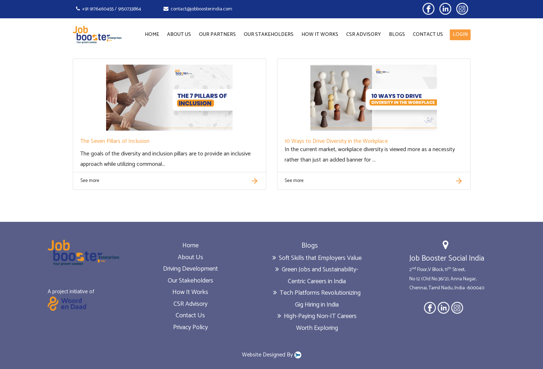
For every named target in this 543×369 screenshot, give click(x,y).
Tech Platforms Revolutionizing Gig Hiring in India (317, 299)
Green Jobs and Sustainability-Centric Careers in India (316, 275)
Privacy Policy (190, 327)
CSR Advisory (363, 35)
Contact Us (428, 35)
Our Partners (217, 35)
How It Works (319, 35)
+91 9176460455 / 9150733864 (108, 9)
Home (152, 35)
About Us (179, 35)
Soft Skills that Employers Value (317, 258)
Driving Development (190, 268)
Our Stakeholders (269, 35)
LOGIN (460, 35)
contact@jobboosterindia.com (197, 9)
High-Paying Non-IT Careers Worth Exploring (317, 322)
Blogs (397, 35)
